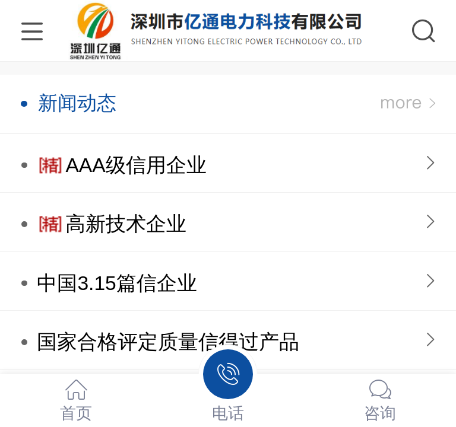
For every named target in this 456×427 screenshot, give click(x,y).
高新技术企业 (125, 224)
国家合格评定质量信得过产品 (168, 342)
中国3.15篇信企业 (117, 283)
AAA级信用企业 (135, 165)
